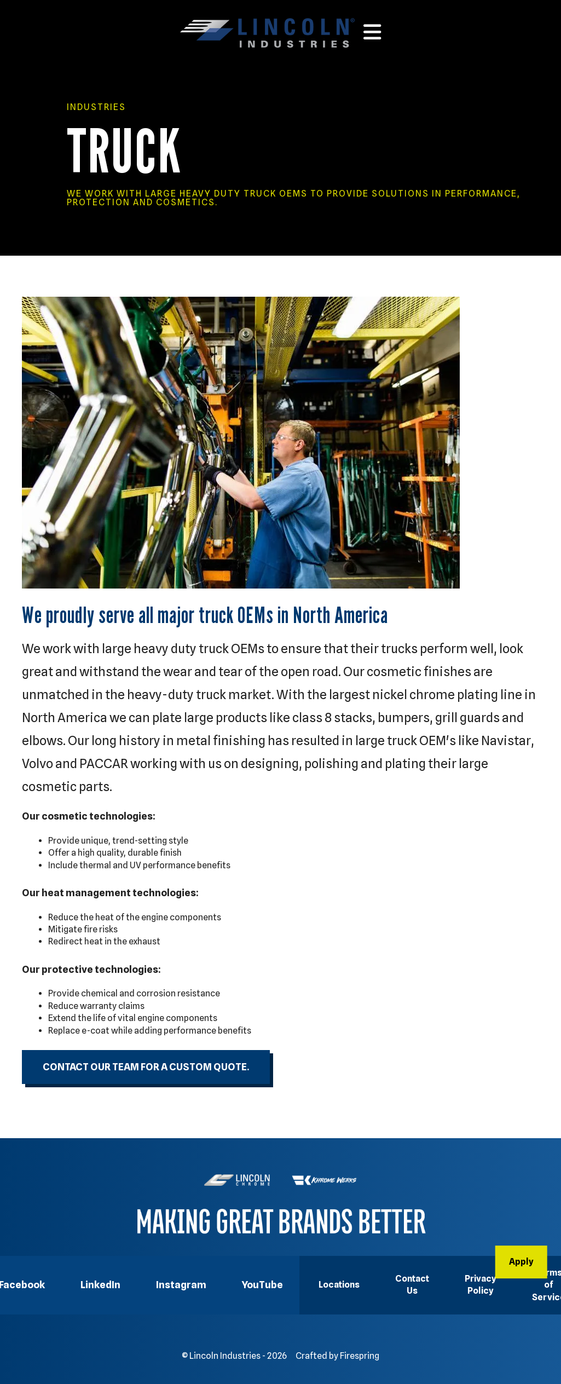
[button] (372, 32)
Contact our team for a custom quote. (146, 1066)
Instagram (181, 1284)
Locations (339, 1284)
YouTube (262, 1284)
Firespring (359, 1356)
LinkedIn (100, 1284)
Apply (521, 1261)
